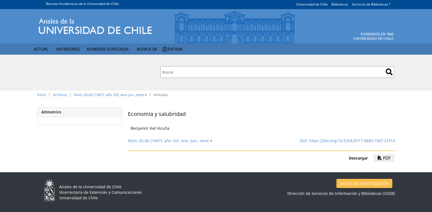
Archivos (60, 94)
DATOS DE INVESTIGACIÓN (364, 183)
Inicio (41, 94)
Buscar (389, 71)
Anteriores (68, 49)
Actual (41, 49)
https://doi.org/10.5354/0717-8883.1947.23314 (352, 140)
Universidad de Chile (312, 4)
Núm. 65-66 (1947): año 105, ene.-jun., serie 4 (110, 94)
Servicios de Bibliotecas (370, 4)
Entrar (175, 49)
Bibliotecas (339, 4)
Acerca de (147, 49)
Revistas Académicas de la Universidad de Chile (82, 3)
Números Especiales (108, 49)
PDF (384, 158)
